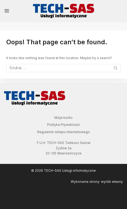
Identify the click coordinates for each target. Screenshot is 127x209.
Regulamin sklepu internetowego (63, 132)
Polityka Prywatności (63, 125)
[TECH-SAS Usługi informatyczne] (63, 11)
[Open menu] (6, 11)
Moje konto (63, 118)
